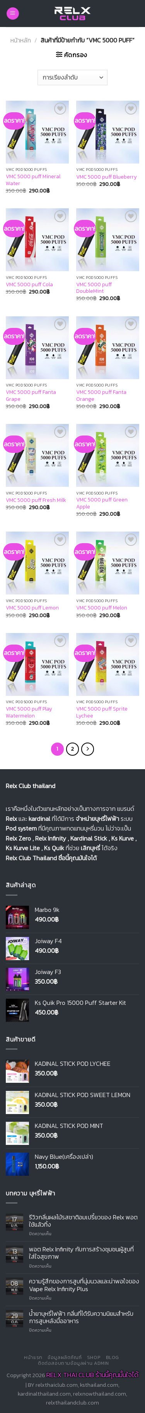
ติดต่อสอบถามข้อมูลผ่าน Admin (73, 1363)
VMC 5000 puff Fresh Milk (36, 500)
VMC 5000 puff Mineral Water (33, 180)
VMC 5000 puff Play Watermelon (29, 712)
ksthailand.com (99, 1385)
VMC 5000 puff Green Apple (102, 503)
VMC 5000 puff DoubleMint (94, 288)
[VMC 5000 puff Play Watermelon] (37, 664)
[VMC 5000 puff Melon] (107, 563)
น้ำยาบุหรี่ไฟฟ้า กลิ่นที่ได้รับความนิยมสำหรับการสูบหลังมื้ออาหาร (81, 1317)
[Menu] (13, 13)
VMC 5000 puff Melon (101, 607)
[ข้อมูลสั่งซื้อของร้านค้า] (72, 77)
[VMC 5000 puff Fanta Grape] (37, 347)
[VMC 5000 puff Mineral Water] (37, 132)
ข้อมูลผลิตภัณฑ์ (65, 1357)
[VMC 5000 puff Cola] (37, 239)
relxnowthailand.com (99, 1393)
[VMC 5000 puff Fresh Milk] (37, 455)
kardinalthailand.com (44, 1393)
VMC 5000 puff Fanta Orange (101, 395)
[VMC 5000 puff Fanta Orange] (107, 347)
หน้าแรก (33, 1357)
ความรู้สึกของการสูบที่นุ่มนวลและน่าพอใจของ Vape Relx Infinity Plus (84, 1285)
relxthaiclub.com (57, 1385)
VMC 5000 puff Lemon (32, 607)
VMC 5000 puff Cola (29, 284)
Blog (112, 1357)
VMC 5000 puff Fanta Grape (31, 395)
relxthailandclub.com (72, 1402)
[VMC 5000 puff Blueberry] (107, 132)
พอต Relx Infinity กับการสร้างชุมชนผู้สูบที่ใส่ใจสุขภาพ (81, 1253)
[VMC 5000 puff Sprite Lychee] (107, 664)
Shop (94, 1357)
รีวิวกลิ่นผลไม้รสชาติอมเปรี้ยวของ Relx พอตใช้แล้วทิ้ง (83, 1221)
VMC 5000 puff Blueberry (106, 177)
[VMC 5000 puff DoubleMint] (107, 239)
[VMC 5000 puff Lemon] (37, 563)
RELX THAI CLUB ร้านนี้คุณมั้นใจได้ (92, 1375)
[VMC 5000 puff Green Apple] (107, 455)
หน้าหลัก (20, 40)
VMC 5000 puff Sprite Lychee (102, 712)
